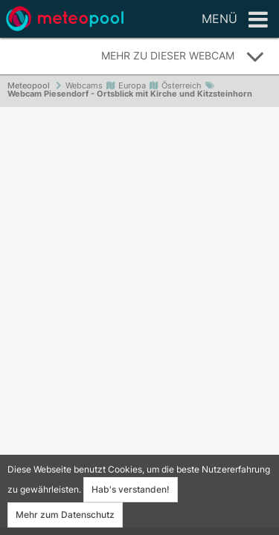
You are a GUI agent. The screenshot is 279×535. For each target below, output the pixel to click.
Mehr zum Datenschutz (65, 514)
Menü (235, 20)
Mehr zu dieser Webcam (183, 56)
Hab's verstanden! (131, 489)
